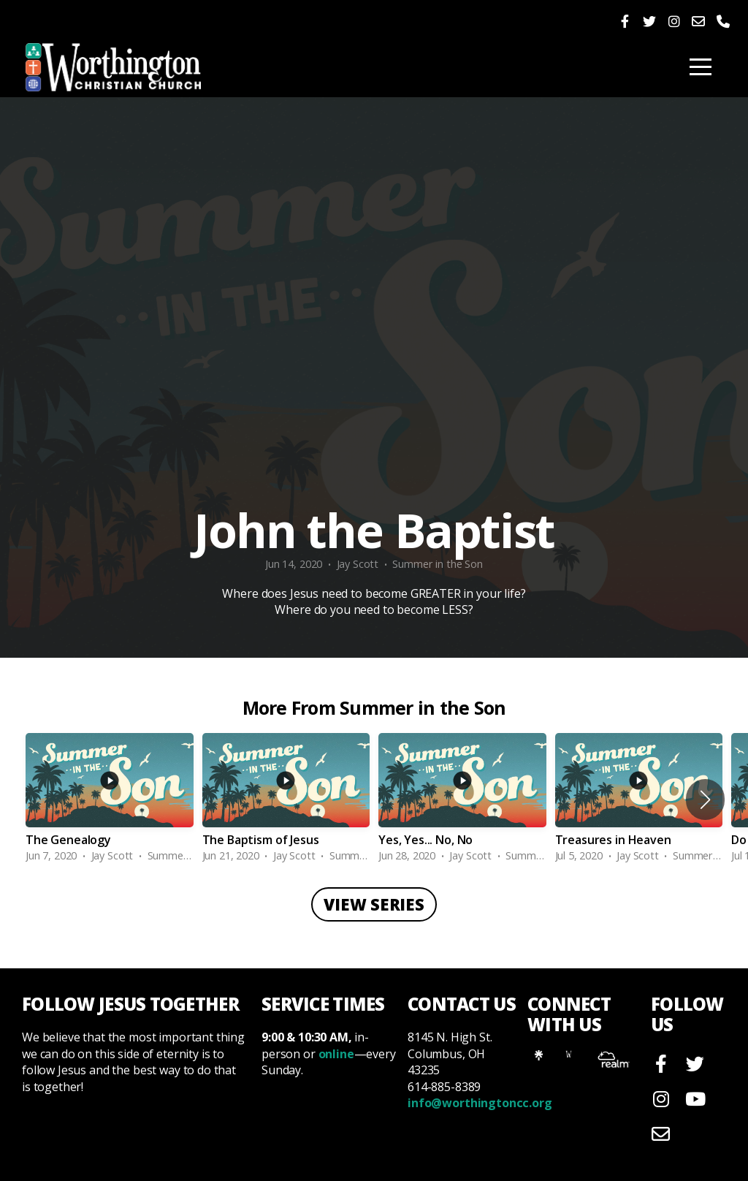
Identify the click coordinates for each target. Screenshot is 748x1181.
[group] (110, 799)
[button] (705, 799)
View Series (374, 904)
